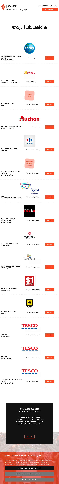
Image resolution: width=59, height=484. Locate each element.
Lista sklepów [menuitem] (42, 5)
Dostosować (29, 479)
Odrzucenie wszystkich (29, 474)
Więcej (29, 436)
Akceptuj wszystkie (29, 468)
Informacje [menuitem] (50, 9)
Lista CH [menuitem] (54, 5)
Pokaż (49, 58)
